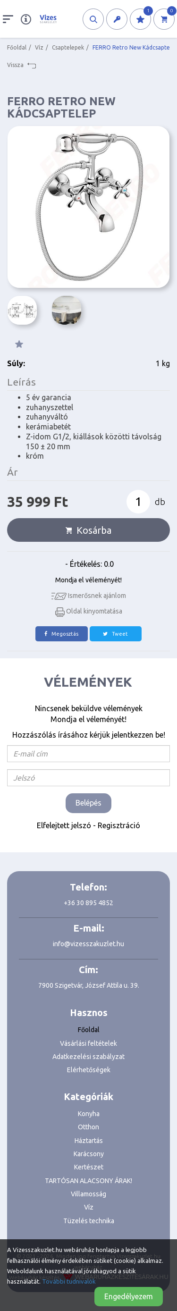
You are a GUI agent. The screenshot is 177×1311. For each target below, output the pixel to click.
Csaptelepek (68, 47)
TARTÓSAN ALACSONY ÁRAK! (88, 1181)
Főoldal (16, 47)
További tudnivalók (69, 1281)
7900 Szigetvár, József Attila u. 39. (88, 985)
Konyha (89, 1114)
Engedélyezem (128, 1296)
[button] (93, 19)
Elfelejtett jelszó (64, 825)
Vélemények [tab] (88, 681)
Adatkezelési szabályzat (88, 1056)
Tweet (115, 634)
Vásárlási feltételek (88, 1043)
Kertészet (88, 1167)
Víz (39, 47)
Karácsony (89, 1154)
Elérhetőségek (88, 1070)
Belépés (88, 802)
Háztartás (89, 1140)
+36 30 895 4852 (88, 903)
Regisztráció (119, 825)
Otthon (88, 1127)
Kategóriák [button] (88, 1096)
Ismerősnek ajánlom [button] (88, 595)
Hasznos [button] (89, 1012)
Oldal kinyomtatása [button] (88, 611)
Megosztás (61, 634)
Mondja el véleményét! (88, 580)
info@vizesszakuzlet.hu (88, 944)
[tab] (88, 1012)
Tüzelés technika (88, 1221)
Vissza (21, 65)
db (160, 501)
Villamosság (88, 1194)
